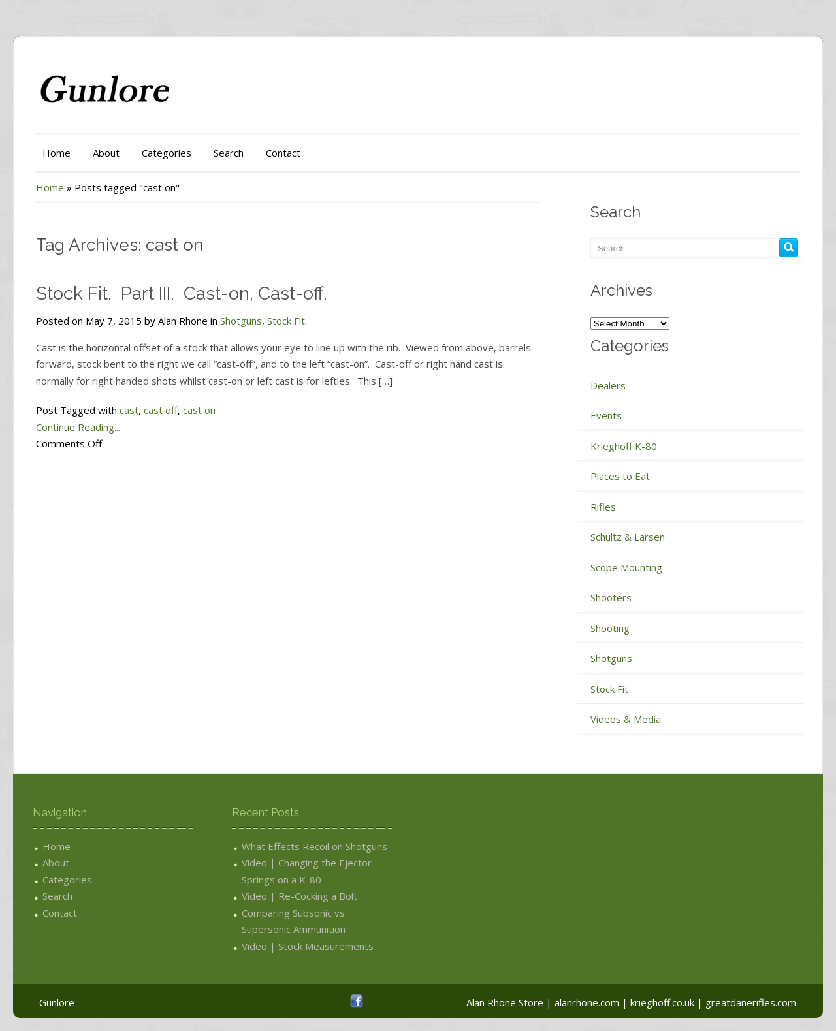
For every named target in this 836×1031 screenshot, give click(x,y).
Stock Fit (286, 320)
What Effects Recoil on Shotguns (314, 846)
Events (606, 415)
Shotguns (241, 320)
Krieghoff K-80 (623, 445)
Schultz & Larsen (627, 536)
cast (129, 410)
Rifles (603, 506)
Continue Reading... (78, 427)
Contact (283, 152)
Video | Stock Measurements (308, 946)
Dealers (608, 385)
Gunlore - (60, 1002)
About (106, 152)
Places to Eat (620, 476)
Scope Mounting (626, 567)
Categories (166, 152)
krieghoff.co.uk (662, 1002)
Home (56, 152)
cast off (161, 410)
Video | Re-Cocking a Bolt (299, 895)
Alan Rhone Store (504, 1002)
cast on (199, 410)
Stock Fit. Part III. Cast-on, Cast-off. (181, 293)
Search (229, 152)
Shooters (611, 597)
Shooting (610, 628)
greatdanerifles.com (750, 1002)
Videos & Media (625, 718)
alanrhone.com (587, 1002)
